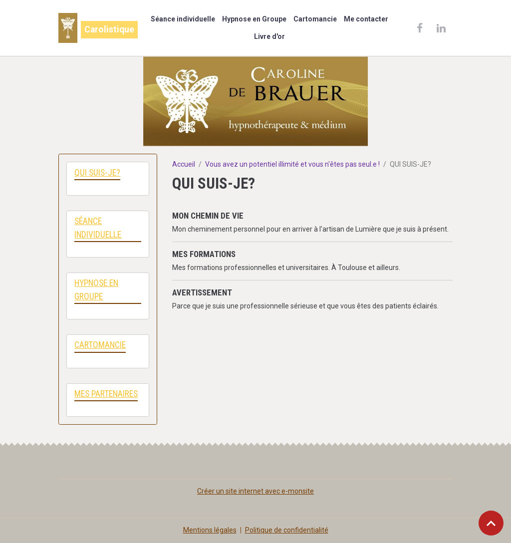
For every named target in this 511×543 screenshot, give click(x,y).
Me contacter (366, 19)
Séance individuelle (183, 19)
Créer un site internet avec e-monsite (255, 491)
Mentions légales (210, 530)
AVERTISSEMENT (202, 292)
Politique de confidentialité (286, 530)
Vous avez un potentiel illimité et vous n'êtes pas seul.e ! (292, 164)
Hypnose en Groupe (254, 19)
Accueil (183, 164)
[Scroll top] (491, 523)
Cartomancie (315, 19)
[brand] (95, 28)
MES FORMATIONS (204, 254)
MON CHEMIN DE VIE (208, 216)
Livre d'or (269, 36)
